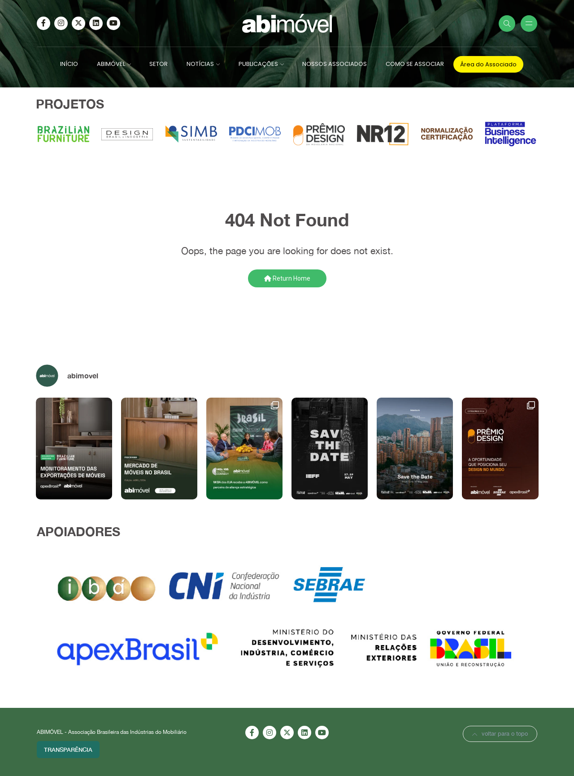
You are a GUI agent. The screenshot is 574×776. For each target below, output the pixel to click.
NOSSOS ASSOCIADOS (334, 64)
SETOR (158, 64)
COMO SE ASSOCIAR (415, 64)
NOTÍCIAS (200, 64)
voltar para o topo (500, 733)
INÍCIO (69, 64)
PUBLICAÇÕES (258, 64)
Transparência (68, 749)
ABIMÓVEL (111, 64)
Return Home (287, 278)
